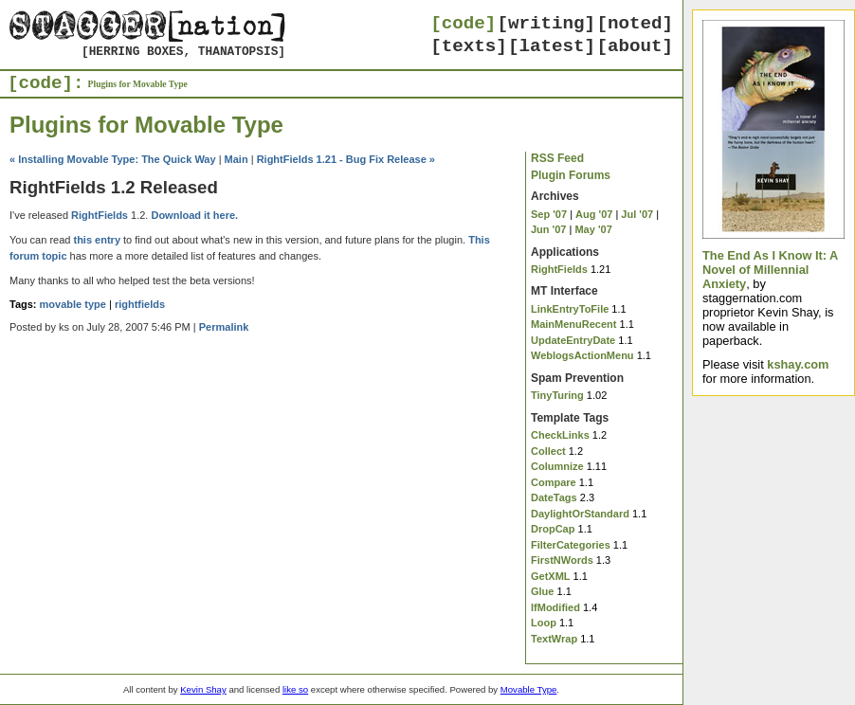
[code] (463, 23)
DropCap (552, 528)
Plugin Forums (570, 175)
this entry (96, 239)
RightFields (559, 269)
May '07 (592, 229)
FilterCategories (570, 545)
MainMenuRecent (573, 324)
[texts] (468, 46)
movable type (73, 304)
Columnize (557, 466)
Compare (553, 482)
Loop (543, 622)
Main (236, 159)
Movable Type (528, 689)
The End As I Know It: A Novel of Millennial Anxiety (770, 269)
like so (295, 689)
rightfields (140, 304)
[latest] (551, 46)
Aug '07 (593, 214)
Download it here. (194, 215)
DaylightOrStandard (580, 513)
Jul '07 (637, 214)
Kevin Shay (203, 689)
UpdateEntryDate (573, 340)
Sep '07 (549, 214)
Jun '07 (548, 229)
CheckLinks (560, 435)
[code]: (46, 83)
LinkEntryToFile (570, 309)
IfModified (555, 607)
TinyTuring (557, 395)
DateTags (554, 497)
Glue (542, 591)
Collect (548, 451)
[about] (634, 46)
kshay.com (797, 364)
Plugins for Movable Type (138, 84)
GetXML (551, 576)
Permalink (224, 327)
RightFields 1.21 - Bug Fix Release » (346, 159)
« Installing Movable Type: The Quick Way (112, 159)
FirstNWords (562, 560)
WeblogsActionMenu (582, 355)
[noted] (634, 23)
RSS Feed (557, 158)
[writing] (547, 23)
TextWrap (554, 638)
